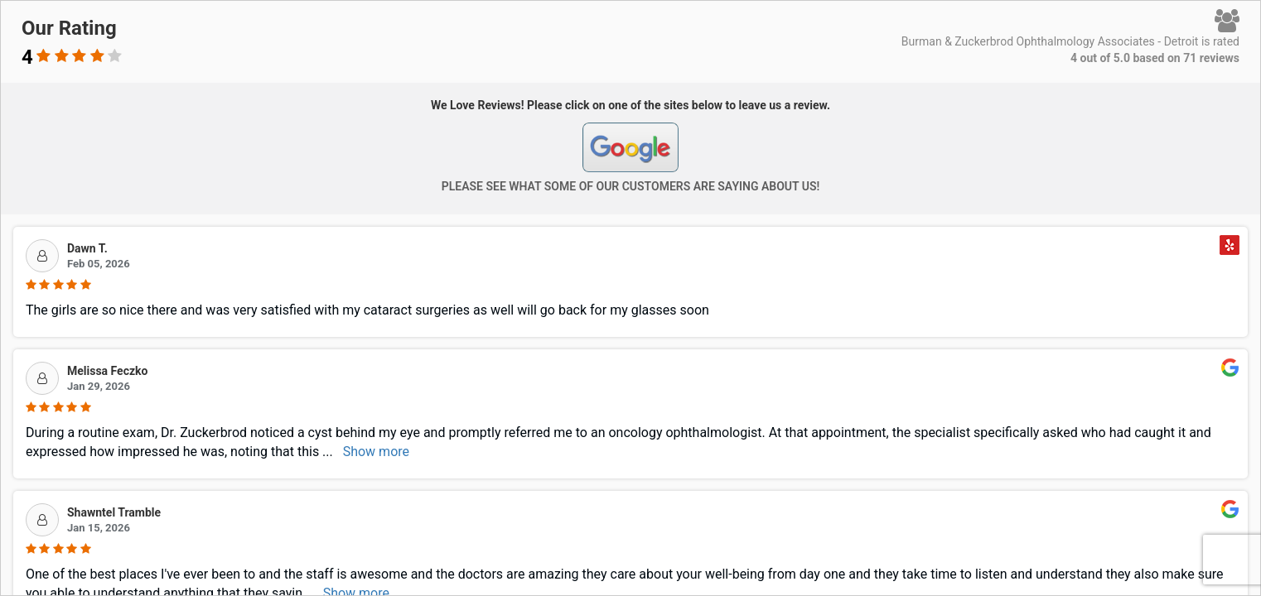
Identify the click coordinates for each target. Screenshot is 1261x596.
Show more (376, 451)
